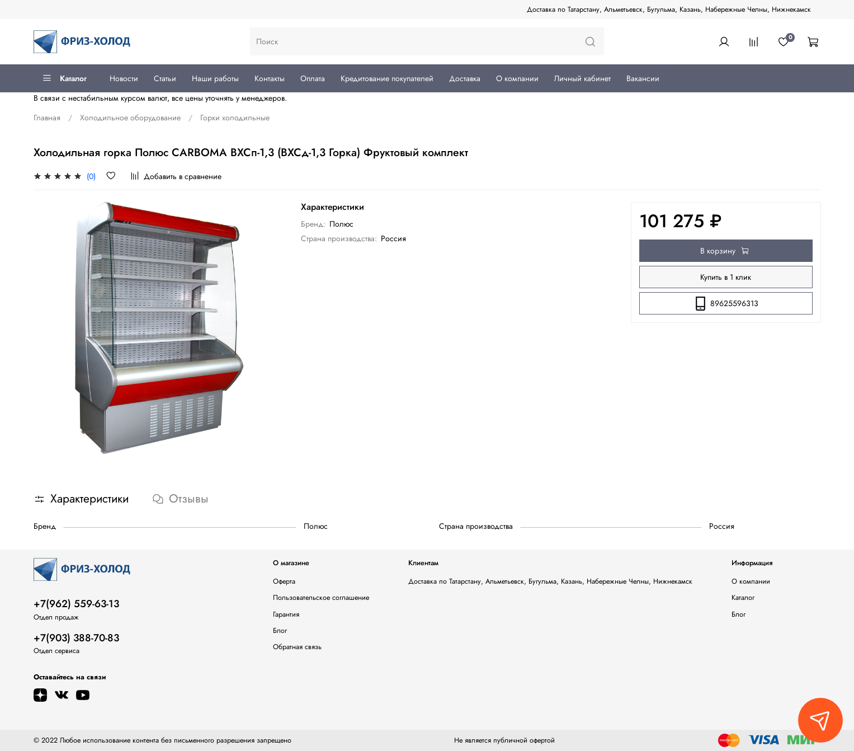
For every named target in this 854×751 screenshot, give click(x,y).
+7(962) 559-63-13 (76, 604)
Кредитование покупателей (387, 78)
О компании (517, 78)
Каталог (64, 78)
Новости (124, 78)
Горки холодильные (235, 117)
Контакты (269, 78)
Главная (47, 117)
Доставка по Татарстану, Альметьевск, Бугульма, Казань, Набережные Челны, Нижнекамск (669, 9)
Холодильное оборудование (130, 117)
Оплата (312, 78)
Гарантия (286, 614)
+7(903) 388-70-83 (76, 638)
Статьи (165, 78)
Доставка (464, 78)
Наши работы (215, 78)
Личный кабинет (582, 78)
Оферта (284, 581)
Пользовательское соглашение (321, 598)
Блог (280, 631)
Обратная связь (297, 647)
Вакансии (642, 78)
